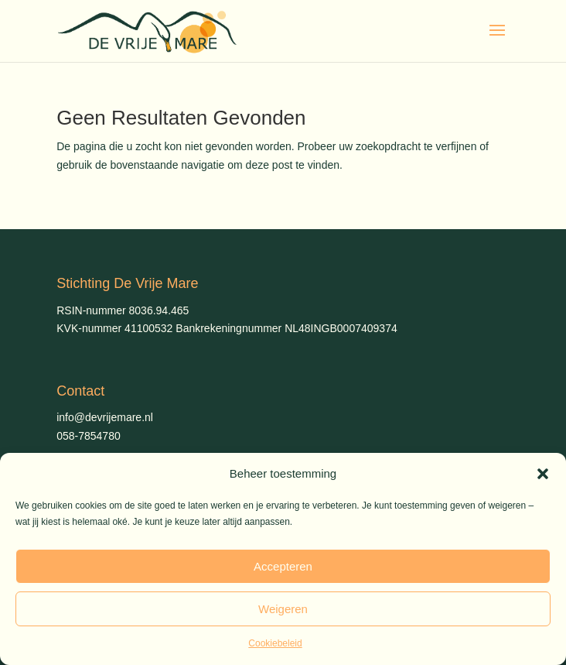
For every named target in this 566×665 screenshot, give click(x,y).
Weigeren (283, 608)
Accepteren (283, 566)
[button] (543, 474)
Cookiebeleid (275, 643)
